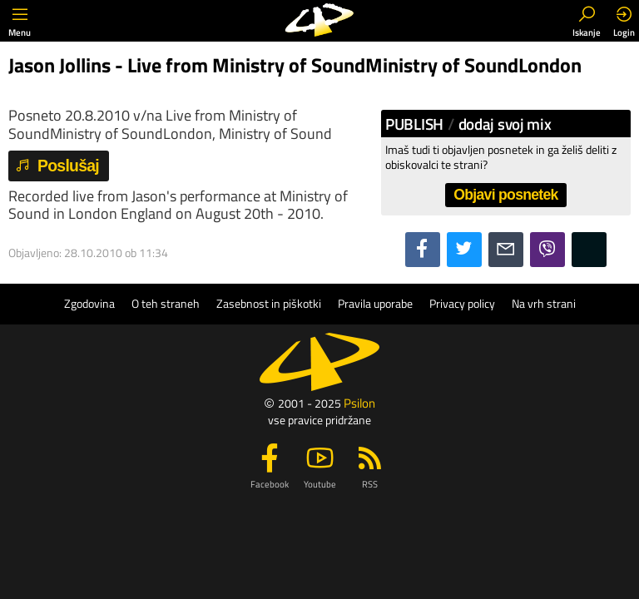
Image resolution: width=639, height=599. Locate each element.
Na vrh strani (544, 304)
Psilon (359, 403)
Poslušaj (57, 165)
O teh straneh (165, 304)
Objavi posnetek (505, 194)
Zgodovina (89, 304)
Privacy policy (462, 304)
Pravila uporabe (375, 304)
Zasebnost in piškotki (268, 304)
